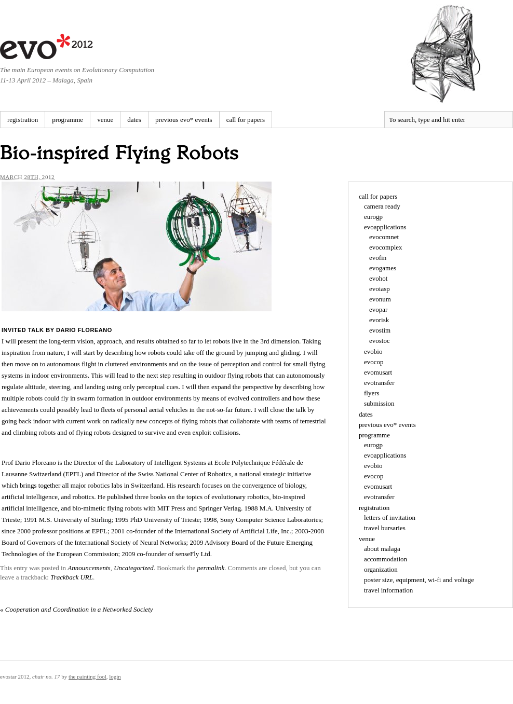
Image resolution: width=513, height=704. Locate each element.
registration (22, 119)
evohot (378, 278)
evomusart (378, 372)
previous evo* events (183, 119)
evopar (378, 309)
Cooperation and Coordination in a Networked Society (76, 609)
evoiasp (379, 289)
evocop (374, 362)
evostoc (379, 340)
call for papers (245, 119)
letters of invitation (389, 517)
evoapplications (385, 227)
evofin (377, 257)
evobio (373, 351)
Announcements (89, 568)
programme (67, 119)
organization (381, 569)
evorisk (379, 320)
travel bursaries (385, 528)
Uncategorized (134, 568)
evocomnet (384, 237)
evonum (380, 299)
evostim (379, 330)
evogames (382, 268)
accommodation (385, 559)
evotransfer (379, 382)
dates (134, 119)
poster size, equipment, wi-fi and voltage (419, 580)
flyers (372, 393)
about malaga (382, 549)
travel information (388, 590)
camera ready (382, 206)
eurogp (373, 216)
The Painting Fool (87, 676)
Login (115, 676)
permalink (210, 568)
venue (105, 119)
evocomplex (385, 247)
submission (379, 403)
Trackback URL (71, 577)
